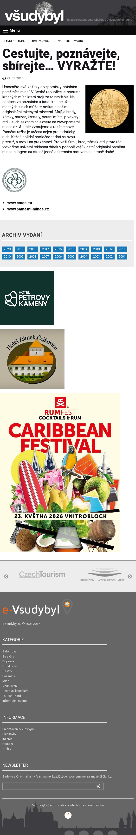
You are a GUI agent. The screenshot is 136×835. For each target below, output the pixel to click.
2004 (83, 256)
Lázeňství (9, 676)
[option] (42, 575)
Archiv (6, 749)
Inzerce (7, 739)
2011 (122, 249)
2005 (71, 256)
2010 (7, 256)
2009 (20, 256)
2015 (71, 249)
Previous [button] (6, 576)
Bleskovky (9, 734)
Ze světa (8, 656)
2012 (109, 249)
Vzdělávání (10, 686)
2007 (45, 256)
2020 (7, 249)
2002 (109, 256)
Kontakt (7, 744)
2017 (45, 249)
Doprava (8, 661)
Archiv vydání (41, 41)
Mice (5, 681)
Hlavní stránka (13, 41)
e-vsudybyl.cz (11, 624)
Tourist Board (11, 696)
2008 (32, 256)
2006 (58, 256)
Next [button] (129, 576)
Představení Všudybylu (18, 729)
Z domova (9, 651)
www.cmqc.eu (19, 203)
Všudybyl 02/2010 (70, 41)
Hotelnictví (9, 666)
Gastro (7, 671)
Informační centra (14, 700)
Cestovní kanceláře (15, 691)
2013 (96, 249)
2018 (32, 249)
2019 (20, 249)
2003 (96, 256)
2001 (122, 256)
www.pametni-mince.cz (28, 209)
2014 (83, 249)
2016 (58, 249)
